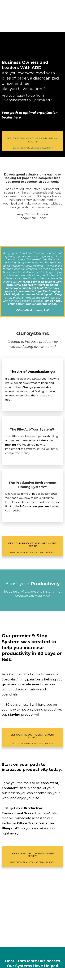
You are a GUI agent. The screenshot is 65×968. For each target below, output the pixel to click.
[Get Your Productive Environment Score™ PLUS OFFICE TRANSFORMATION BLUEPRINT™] (32, 700)
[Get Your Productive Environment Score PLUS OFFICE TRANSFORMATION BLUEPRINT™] (32, 118)
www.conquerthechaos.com (34, 945)
